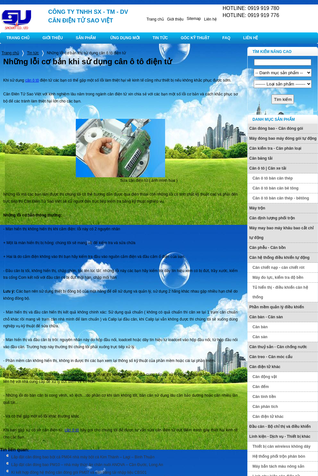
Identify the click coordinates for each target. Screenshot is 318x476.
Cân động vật (264, 377)
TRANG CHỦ (18, 38)
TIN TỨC (160, 38)
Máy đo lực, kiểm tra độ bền (277, 277)
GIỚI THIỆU (52, 38)
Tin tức (33, 53)
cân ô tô (32, 80)
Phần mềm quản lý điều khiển (276, 307)
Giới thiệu (175, 19)
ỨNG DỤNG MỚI (125, 38)
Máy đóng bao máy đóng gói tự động (283, 138)
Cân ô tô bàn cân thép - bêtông (280, 198)
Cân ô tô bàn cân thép (272, 178)
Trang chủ (155, 19)
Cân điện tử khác (264, 367)
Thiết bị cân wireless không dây (281, 446)
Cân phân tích (265, 406)
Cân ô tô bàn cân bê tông (275, 188)
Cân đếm (260, 386)
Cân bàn (260, 327)
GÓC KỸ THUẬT (195, 38)
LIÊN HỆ (250, 38)
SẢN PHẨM (86, 38)
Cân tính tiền (264, 396)
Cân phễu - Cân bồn (267, 247)
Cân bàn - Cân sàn (266, 317)
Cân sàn (260, 337)
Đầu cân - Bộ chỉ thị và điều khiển (280, 426)
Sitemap (194, 18)
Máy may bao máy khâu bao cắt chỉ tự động (281, 233)
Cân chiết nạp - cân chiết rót (278, 267)
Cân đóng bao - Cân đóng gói (276, 128)
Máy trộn (257, 208)
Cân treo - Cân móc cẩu (270, 357)
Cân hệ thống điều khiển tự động (279, 257)
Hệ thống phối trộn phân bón (278, 456)
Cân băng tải (260, 158)
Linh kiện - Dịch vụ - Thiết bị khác (279, 436)
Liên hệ (210, 19)
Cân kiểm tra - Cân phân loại (275, 148)
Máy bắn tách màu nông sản (278, 466)
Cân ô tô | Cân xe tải (267, 168)
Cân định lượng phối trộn (272, 218)
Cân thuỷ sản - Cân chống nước (278, 347)
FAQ (226, 38)
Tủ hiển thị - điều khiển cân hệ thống (280, 292)
